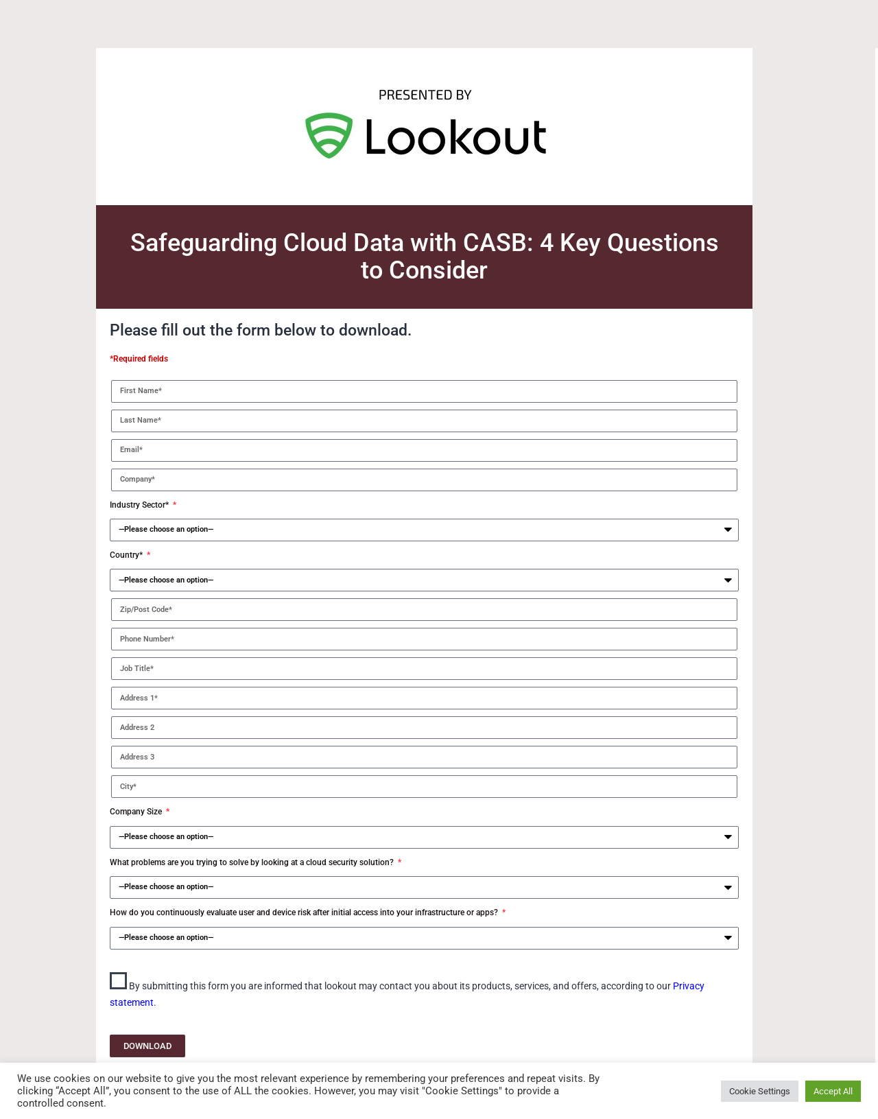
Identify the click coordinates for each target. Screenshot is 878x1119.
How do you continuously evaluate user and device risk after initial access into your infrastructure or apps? (305, 912)
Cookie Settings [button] (759, 1091)
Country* (127, 555)
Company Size (137, 811)
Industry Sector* (140, 505)
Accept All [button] (833, 1091)
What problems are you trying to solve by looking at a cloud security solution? (253, 862)
